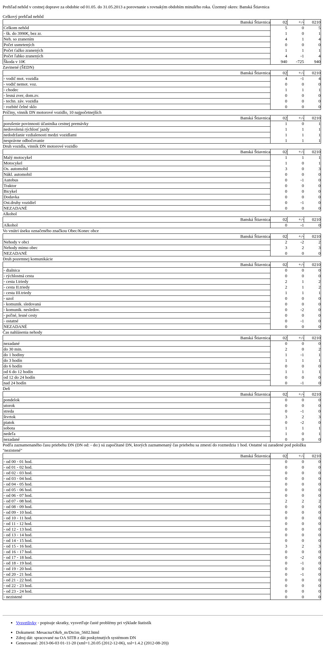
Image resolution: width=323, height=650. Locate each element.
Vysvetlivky (26, 622)
